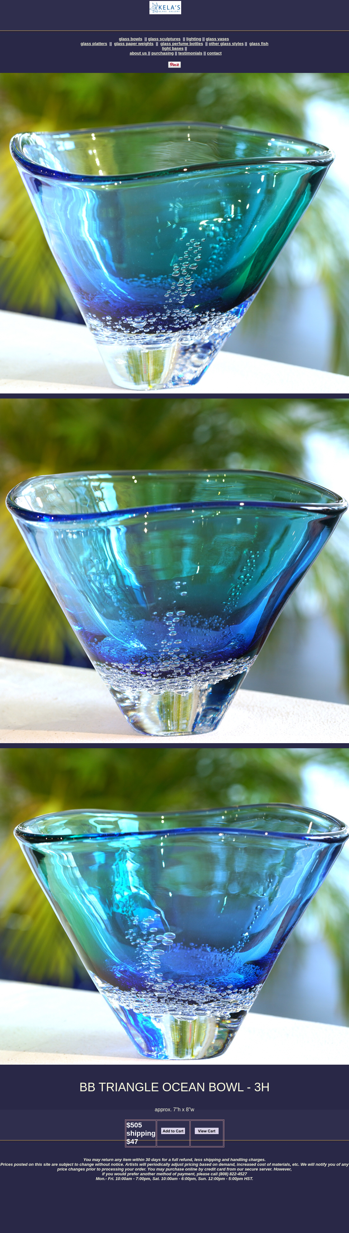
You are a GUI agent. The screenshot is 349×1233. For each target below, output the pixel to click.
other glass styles (226, 43)
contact (214, 53)
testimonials (190, 53)
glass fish (258, 43)
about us (139, 53)
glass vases (217, 38)
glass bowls (130, 38)
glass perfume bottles (182, 43)
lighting (193, 38)
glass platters (94, 43)
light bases (173, 48)
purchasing (162, 53)
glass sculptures (164, 38)
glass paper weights (134, 43)
